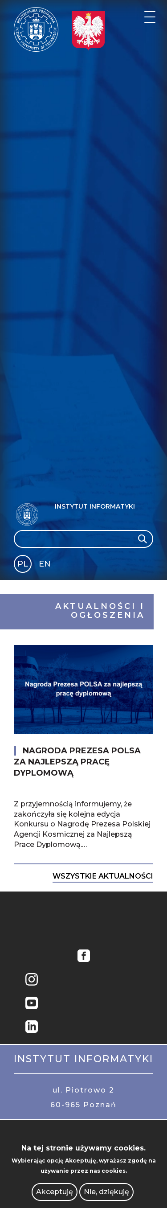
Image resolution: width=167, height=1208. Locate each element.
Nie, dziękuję (106, 1191)
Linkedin (31, 1028)
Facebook (83, 957)
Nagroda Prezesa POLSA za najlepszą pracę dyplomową (77, 762)
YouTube (31, 1004)
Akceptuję (54, 1191)
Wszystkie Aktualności (103, 876)
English (46, 565)
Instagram (31, 980)
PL (22, 564)
